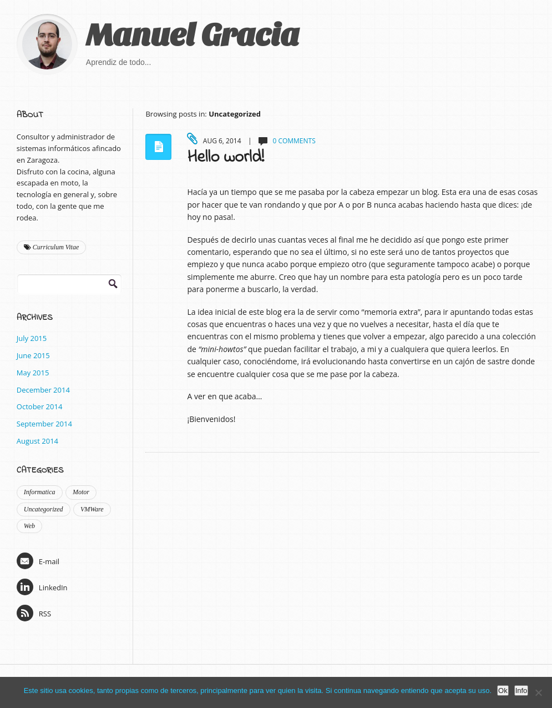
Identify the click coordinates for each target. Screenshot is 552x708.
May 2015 (33, 373)
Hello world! (225, 157)
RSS (34, 613)
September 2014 (44, 424)
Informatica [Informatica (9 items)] (39, 492)
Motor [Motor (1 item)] (81, 492)
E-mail (38, 561)
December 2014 (43, 390)
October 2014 (39, 406)
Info (521, 690)
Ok (503, 690)
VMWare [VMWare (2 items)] (92, 509)
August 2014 (37, 441)
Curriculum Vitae (51, 247)
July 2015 (32, 338)
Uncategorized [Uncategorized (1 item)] (43, 509)
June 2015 (33, 355)
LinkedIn (42, 587)
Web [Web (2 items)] (29, 526)
